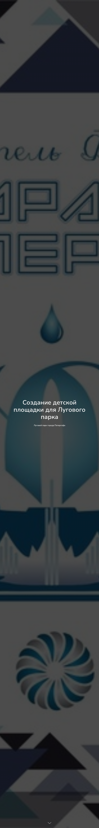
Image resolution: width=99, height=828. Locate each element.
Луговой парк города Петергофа (49, 425)
